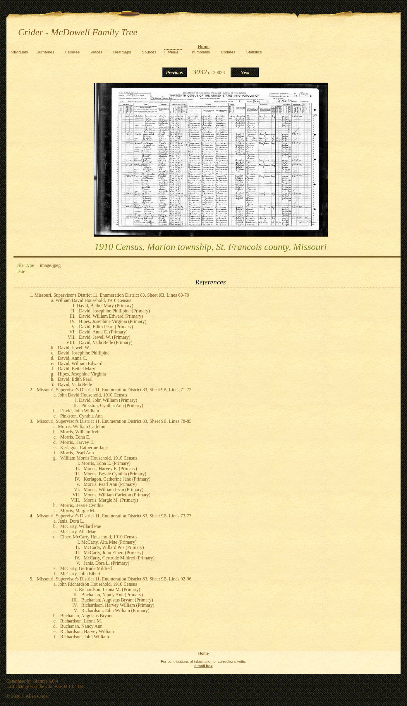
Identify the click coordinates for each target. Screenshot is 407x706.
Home (203, 46)
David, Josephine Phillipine (83, 352)
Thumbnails (200, 52)
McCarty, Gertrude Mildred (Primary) (119, 557)
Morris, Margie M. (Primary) (111, 500)
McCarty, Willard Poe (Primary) (114, 547)
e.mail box (203, 666)
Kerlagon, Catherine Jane (84, 447)
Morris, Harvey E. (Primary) (110, 468)
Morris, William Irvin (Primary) (113, 489)
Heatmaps (122, 52)
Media (172, 52)
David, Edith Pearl (75, 379)
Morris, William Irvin (80, 431)
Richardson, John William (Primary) (115, 610)
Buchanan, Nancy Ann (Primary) (112, 594)
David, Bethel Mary (76, 368)
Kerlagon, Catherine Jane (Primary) (117, 479)
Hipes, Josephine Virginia (82, 373)
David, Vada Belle (75, 384)
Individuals (18, 52)
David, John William (79, 410)
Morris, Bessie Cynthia (82, 505)
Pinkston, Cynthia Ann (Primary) (112, 405)
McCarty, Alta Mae (78, 531)
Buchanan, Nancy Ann (81, 626)
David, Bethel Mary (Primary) (105, 305)
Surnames (45, 52)
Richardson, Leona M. (81, 620)
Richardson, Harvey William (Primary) (117, 605)
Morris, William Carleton (81, 426)
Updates (228, 52)
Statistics (254, 52)
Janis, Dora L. (71, 521)
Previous (174, 72)
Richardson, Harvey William (87, 631)
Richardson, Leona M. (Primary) (109, 589)
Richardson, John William (84, 636)
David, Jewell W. (74, 347)
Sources (149, 52)
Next (245, 72)
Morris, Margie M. (77, 510)
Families (72, 52)
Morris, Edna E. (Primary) (105, 463)
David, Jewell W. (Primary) (104, 337)
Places (96, 52)
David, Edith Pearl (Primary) (106, 326)
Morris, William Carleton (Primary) (117, 494)
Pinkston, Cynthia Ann (81, 415)
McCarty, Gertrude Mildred (86, 568)
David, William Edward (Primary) (111, 316)
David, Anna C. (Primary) (103, 331)
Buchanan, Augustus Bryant (86, 615)
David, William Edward (80, 363)
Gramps (39, 681)
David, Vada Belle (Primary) (106, 342)
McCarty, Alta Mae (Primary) (109, 542)
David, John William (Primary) (108, 400)
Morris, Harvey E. (77, 442)
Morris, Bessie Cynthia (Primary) (115, 473)
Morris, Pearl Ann (77, 452)
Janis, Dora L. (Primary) (106, 563)
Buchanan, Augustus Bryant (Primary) (117, 599)
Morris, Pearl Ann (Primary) (110, 484)
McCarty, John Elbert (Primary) (113, 552)
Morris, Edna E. (75, 436)
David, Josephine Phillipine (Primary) (114, 310)
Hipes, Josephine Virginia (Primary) (112, 321)
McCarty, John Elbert (80, 573)
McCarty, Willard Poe (80, 526)
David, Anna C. (72, 358)
